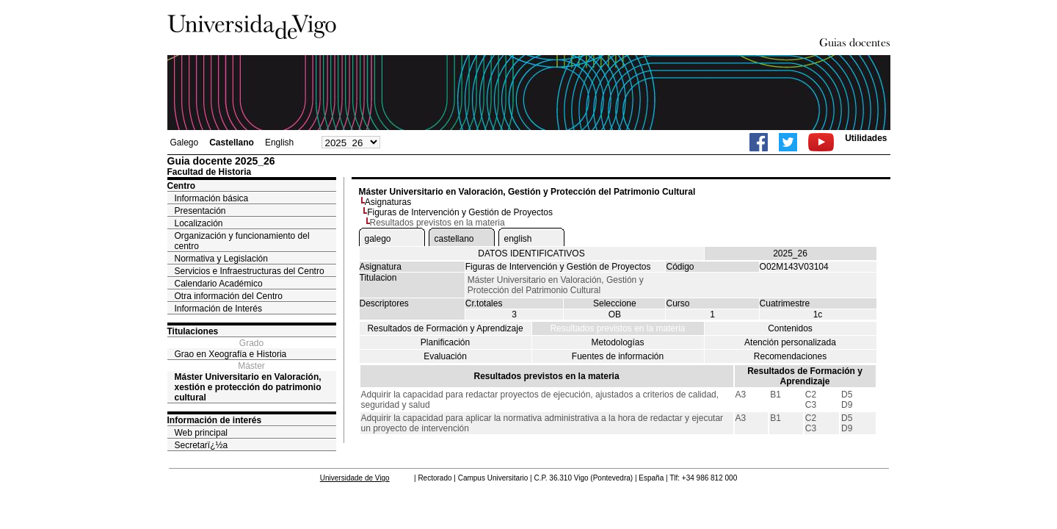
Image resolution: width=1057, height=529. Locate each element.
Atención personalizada (790, 342)
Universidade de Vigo (355, 478)
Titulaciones (193, 331)
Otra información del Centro (229, 296)
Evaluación (445, 356)
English (279, 142)
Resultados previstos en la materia (617, 328)
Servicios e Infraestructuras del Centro (249, 271)
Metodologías (617, 342)
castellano (454, 239)
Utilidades (866, 138)
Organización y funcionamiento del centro (242, 241)
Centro (181, 186)
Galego (184, 142)
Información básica (212, 198)
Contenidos (790, 328)
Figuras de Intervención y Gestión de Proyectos (460, 212)
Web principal (201, 433)
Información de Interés (218, 308)
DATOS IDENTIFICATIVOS (531, 253)
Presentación (200, 211)
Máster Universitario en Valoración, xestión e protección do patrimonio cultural (248, 387)
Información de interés (214, 420)
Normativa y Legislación (221, 258)
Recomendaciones (790, 356)
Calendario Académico (219, 283)
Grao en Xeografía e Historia (231, 354)
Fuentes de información (618, 356)
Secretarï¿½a (201, 445)
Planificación (445, 342)
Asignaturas (388, 202)
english (518, 239)
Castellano (231, 142)
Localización (199, 223)
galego (378, 239)
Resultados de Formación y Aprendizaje (445, 328)
